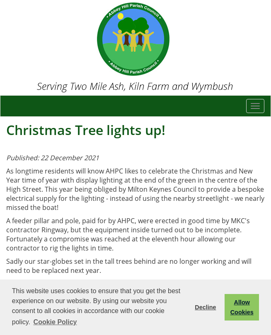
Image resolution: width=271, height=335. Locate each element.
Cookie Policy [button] (55, 321)
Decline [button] (205, 307)
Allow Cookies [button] (242, 307)
